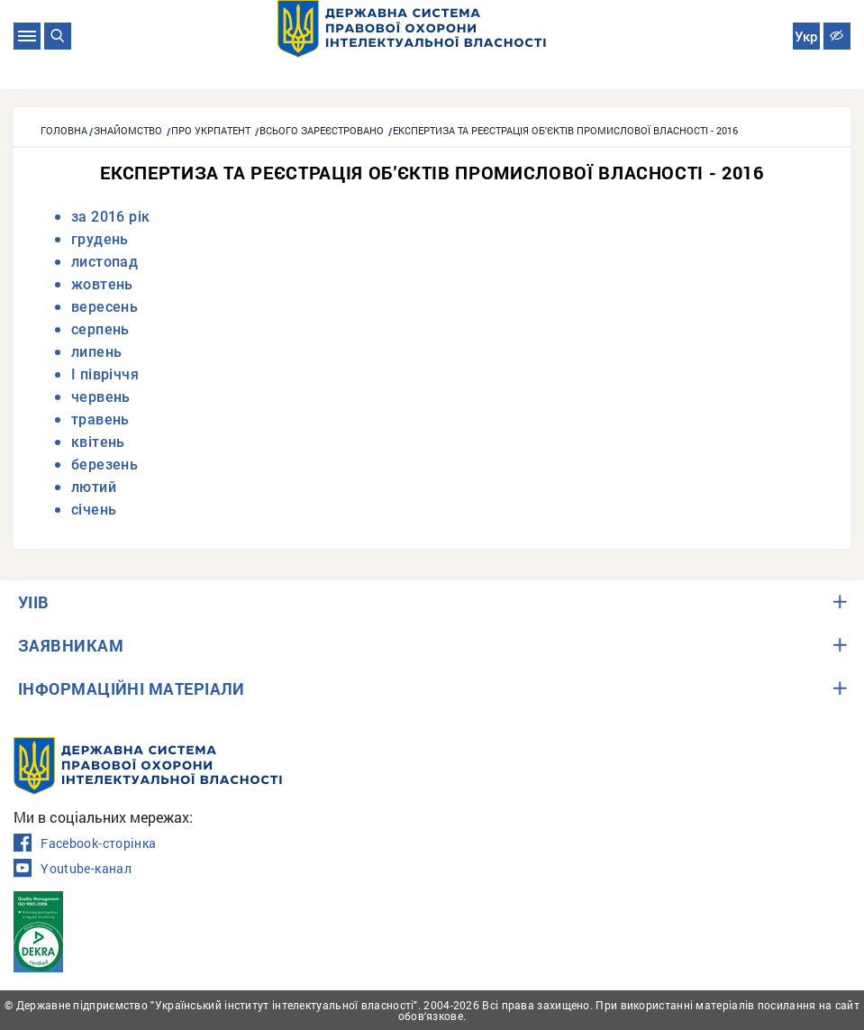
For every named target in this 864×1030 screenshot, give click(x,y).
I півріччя (105, 374)
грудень (100, 239)
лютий (93, 487)
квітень (98, 442)
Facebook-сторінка (85, 843)
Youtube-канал (73, 869)
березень (104, 464)
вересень (104, 306)
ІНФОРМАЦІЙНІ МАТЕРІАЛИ (131, 688)
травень (100, 419)
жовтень (102, 284)
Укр (806, 37)
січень (93, 509)
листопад (104, 261)
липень (96, 351)
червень (101, 397)
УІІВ (34, 602)
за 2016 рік (110, 216)
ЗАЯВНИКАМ (70, 645)
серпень (100, 329)
